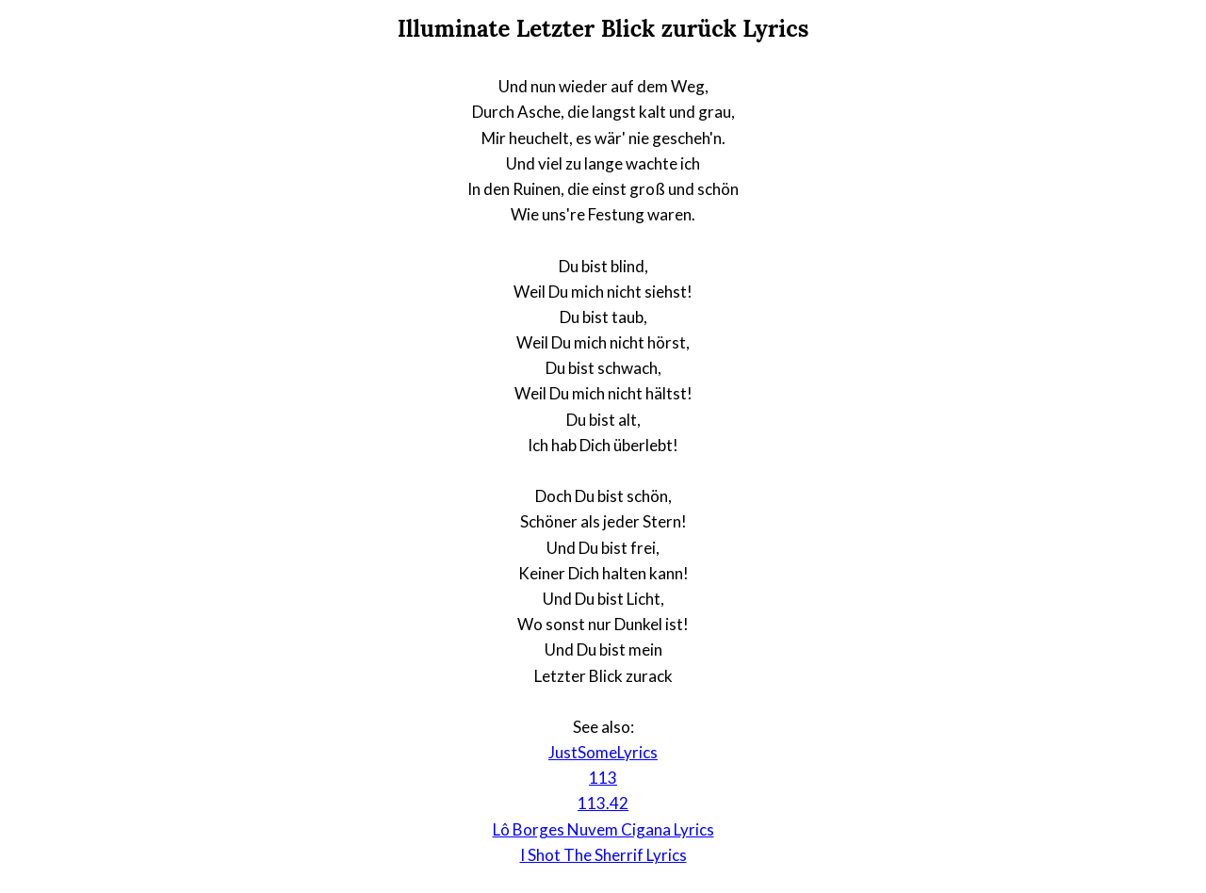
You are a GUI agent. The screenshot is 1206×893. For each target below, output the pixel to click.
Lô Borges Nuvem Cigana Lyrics (603, 829)
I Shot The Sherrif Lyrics (603, 855)
